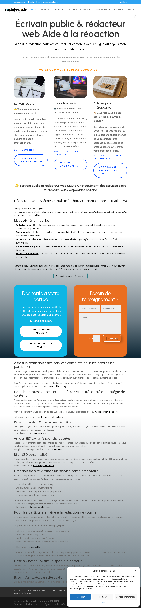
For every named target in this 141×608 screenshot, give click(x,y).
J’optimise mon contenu (68, 164)
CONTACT (131, 10)
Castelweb (31, 601)
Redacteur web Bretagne (52, 417)
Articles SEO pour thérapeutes (49, 449)
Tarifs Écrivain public (59, 590)
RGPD (103, 603)
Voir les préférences (125, 596)
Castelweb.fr (68, 246)
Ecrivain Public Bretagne (57, 386)
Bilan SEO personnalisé (43, 465)
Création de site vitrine (40, 507)
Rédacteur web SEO (42, 433)
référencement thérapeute (106, 412)
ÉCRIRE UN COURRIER (51, 10)
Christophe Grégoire (34, 208)
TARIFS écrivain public (40, 331)
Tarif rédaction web (35, 590)
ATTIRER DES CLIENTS (77, 10)
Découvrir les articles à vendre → (70, 276)
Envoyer (112, 338)
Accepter (80, 596)
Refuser (103, 596)
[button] (135, 570)
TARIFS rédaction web (40, 345)
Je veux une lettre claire (29, 160)
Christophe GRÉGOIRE (48, 601)
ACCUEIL (34, 10)
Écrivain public (34, 547)
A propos (18, 590)
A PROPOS (118, 10)
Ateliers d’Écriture (22, 593)
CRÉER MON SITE (102, 10)
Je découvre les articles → (108, 170)
